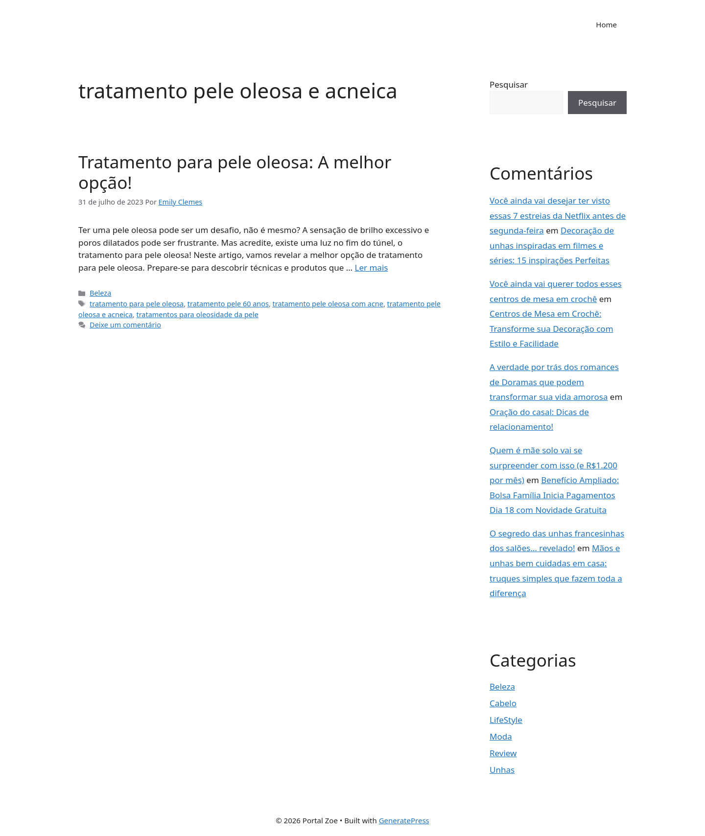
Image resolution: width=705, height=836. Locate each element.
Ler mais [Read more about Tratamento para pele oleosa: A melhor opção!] (371, 267)
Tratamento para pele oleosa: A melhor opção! (234, 172)
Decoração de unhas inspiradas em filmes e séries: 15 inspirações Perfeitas (552, 245)
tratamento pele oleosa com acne (328, 303)
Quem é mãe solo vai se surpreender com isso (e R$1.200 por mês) (553, 465)
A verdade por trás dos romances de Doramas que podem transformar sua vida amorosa (554, 381)
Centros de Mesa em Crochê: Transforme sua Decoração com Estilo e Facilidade (551, 328)
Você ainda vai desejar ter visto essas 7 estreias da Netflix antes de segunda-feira (558, 215)
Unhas (502, 769)
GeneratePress (404, 820)
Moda (501, 736)
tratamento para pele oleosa (137, 303)
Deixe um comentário (125, 324)
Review (503, 753)
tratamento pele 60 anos (228, 303)
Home (606, 24)
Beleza (100, 293)
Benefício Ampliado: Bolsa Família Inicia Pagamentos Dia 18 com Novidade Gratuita (554, 494)
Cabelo (503, 703)
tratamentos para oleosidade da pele (197, 314)
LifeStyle (506, 719)
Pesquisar (509, 84)
